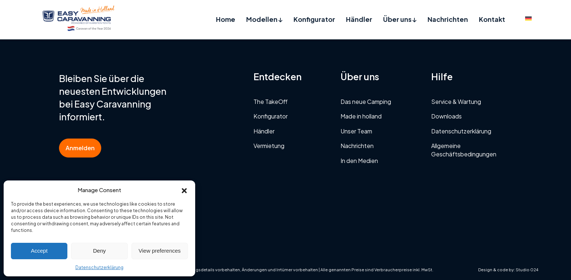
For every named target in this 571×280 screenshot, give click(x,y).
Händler (359, 19)
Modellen (264, 19)
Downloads (446, 116)
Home (225, 19)
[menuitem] (528, 18)
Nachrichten (448, 19)
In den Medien (359, 160)
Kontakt (492, 19)
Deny (99, 251)
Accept (39, 251)
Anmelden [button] (80, 148)
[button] (184, 189)
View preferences (160, 251)
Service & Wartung (456, 101)
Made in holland (361, 116)
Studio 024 (527, 269)
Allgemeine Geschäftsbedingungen (463, 150)
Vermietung (268, 145)
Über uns (400, 19)
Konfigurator (314, 19)
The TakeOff (270, 101)
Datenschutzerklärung (99, 267)
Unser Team (356, 131)
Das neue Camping (365, 101)
